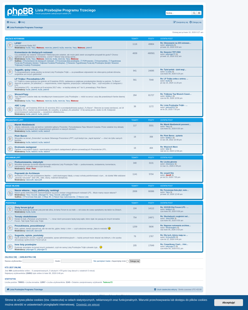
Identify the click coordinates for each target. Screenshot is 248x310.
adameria (170, 45)
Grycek (34, 195)
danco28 (29, 180)
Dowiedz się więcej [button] (88, 304)
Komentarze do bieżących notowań (34, 52)
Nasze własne (12, 186)
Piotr (28, 169)
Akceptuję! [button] (228, 302)
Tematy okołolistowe (26, 216)
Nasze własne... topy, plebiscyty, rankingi (37, 190)
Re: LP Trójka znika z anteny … (174, 79)
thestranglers (171, 228)
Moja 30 (46, 197)
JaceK (168, 175)
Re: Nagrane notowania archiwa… (175, 225)
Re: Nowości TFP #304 (170, 52)
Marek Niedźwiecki (25, 124)
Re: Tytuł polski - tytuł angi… (173, 69)
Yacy (33, 48)
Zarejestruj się (27, 257)
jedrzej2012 (170, 107)
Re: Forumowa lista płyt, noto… (174, 190)
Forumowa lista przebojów (67, 61)
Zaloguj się (11, 257)
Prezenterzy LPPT (14, 120)
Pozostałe (11, 203)
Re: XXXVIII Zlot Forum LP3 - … (174, 207)
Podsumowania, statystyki (29, 162)
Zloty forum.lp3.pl (24, 207)
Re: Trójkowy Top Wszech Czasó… (176, 94)
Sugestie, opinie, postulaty (29, 235)
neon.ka (48, 48)
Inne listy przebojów (25, 244)
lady (167, 149)
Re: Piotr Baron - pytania (171, 136)
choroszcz (170, 164)
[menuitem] (21, 22)
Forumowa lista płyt (31, 197)
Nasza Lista (82, 197)
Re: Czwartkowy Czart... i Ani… (174, 244)
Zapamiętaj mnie (120, 261)
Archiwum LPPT (13, 158)
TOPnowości (86, 61)
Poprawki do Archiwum (27, 173)
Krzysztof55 (170, 237)
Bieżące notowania (15, 39)
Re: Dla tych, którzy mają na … (174, 235)
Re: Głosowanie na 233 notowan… (175, 43)
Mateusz (40, 48)
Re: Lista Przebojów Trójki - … (174, 105)
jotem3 (56, 48)
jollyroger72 (170, 54)
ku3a (28, 48)
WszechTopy (21, 94)
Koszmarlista (100, 61)
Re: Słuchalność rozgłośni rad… (174, 216)
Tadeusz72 (107, 282)
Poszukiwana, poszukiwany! (30, 225)
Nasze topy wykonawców (63, 197)
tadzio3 (34, 131)
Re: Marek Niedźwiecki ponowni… (175, 124)
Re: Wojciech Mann (169, 147)
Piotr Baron (21, 136)
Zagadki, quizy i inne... (27, 69)
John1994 (170, 218)
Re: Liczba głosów (168, 162)
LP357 (18, 43)
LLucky (169, 72)
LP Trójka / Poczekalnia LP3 (29, 79)
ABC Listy (20, 105)
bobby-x (169, 96)
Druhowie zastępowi (26, 147)
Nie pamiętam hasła (102, 261)
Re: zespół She (167, 173)
